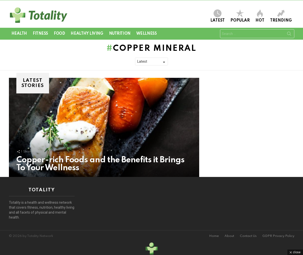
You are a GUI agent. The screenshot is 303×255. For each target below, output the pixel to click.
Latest (217, 16)
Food (59, 34)
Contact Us (248, 236)
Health (19, 34)
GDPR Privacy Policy (278, 236)
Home (214, 236)
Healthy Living (87, 34)
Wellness (146, 34)
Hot (259, 16)
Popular (240, 16)
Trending (281, 16)
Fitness (40, 34)
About (229, 236)
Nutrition (120, 34)
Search (289, 34)
